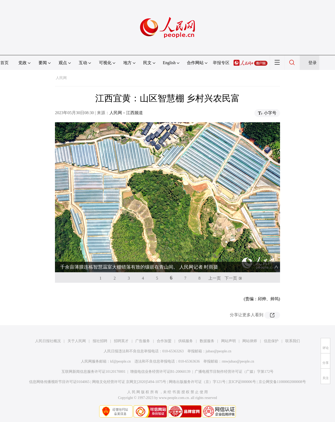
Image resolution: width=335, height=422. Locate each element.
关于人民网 (77, 341)
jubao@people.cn (218, 351)
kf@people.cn (120, 361)
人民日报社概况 (48, 341)
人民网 (61, 78)
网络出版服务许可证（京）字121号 (197, 382)
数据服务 (207, 341)
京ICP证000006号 (242, 382)
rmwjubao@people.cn (238, 361)
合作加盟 (164, 341)
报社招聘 (100, 341)
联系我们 (292, 341)
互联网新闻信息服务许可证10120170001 (94, 372)
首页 (4, 62)
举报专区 (221, 62)
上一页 (214, 278)
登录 (312, 62)
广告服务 (142, 341)
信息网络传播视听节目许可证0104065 (59, 382)
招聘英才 (121, 341)
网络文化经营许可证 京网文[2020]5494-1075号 (129, 382)
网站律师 (249, 341)
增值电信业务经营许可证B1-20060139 (160, 372)
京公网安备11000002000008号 (282, 382)
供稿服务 (185, 341)
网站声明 (228, 341)
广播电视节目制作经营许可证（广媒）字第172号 (234, 372)
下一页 (231, 278)
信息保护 (271, 341)
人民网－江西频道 (126, 112)
